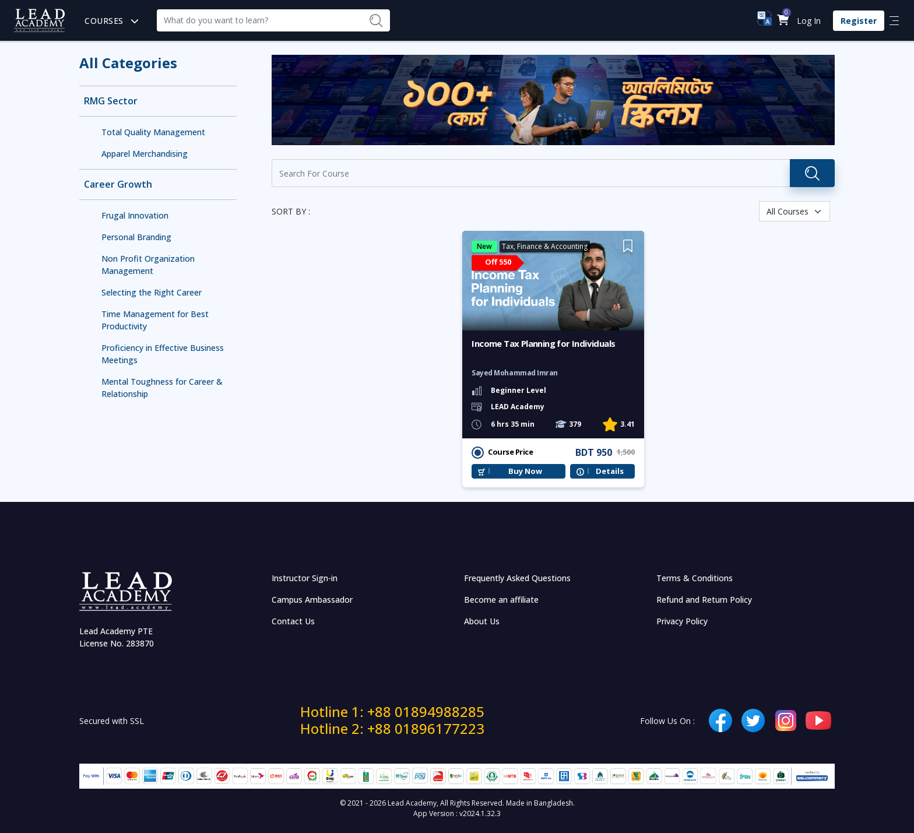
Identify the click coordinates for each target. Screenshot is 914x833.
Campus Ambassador (312, 599)
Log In (809, 20)
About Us (482, 621)
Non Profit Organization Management (148, 264)
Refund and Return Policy (704, 599)
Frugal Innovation (134, 215)
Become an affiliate (501, 599)
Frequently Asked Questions (517, 578)
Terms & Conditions (694, 578)
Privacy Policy (682, 621)
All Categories (128, 62)
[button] (782, 20)
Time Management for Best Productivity (155, 320)
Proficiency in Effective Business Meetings (162, 353)
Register (859, 20)
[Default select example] (794, 211)
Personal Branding (136, 236)
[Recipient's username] (259, 20)
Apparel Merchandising (144, 153)
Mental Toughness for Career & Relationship (162, 387)
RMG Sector (111, 101)
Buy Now (525, 471)
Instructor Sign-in (305, 578)
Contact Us (293, 621)
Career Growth (118, 184)
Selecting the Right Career (151, 292)
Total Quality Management (153, 132)
